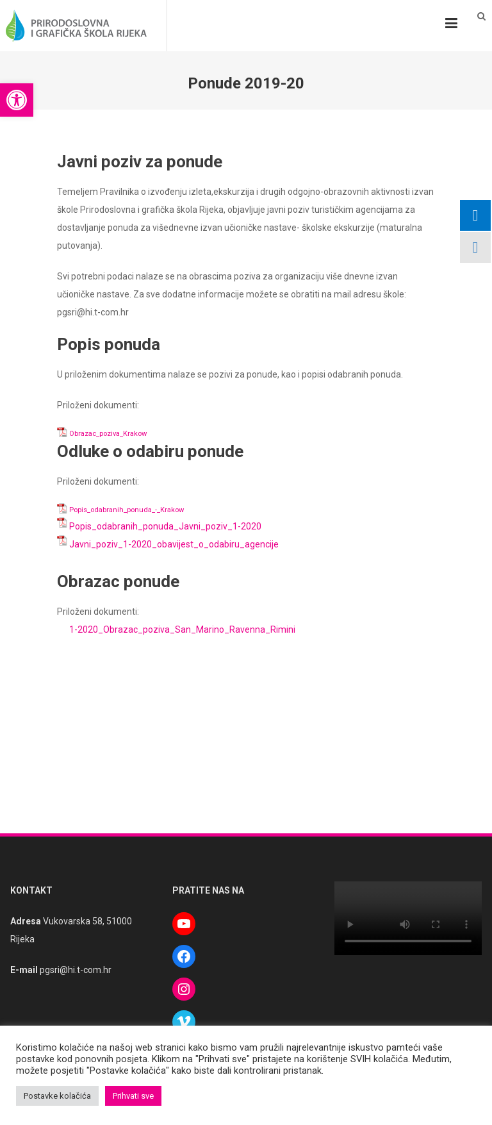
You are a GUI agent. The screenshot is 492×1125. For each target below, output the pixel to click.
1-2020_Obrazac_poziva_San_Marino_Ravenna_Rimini (182, 629)
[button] (16, 100)
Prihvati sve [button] (133, 1096)
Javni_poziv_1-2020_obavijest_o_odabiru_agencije (174, 544)
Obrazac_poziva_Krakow (108, 433)
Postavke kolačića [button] (57, 1096)
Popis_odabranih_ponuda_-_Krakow (126, 510)
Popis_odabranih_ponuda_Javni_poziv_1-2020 (165, 526)
